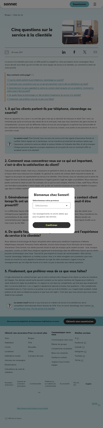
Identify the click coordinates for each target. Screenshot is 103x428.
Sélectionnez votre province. (46, 200)
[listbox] (51, 205)
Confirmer (51, 225)
